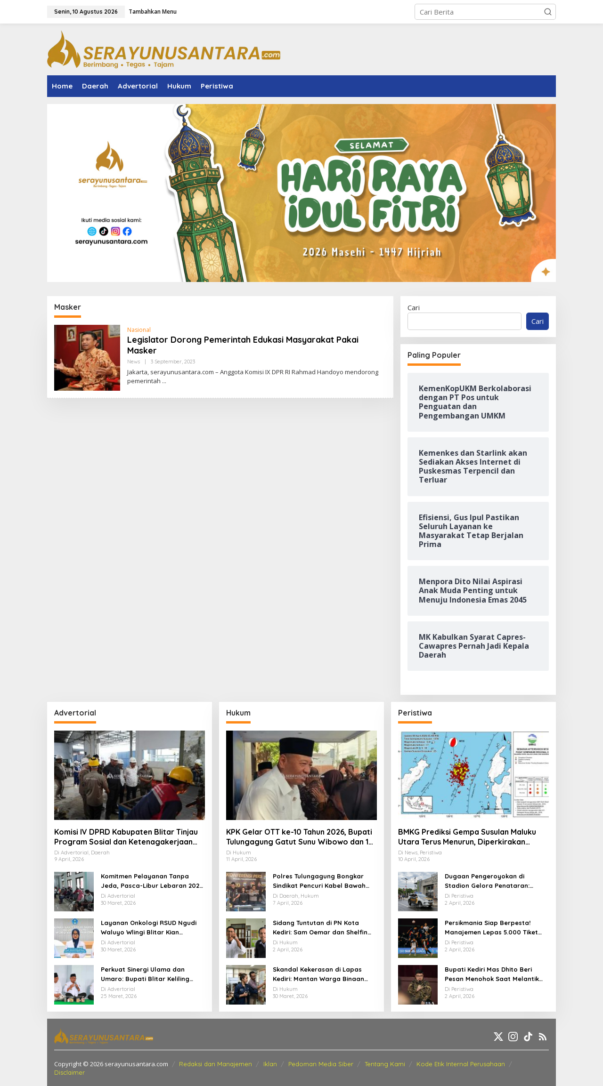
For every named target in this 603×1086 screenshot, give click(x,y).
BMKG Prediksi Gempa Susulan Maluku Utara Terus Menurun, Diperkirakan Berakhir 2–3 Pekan (467, 837)
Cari (413, 307)
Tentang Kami (385, 1064)
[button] (548, 12)
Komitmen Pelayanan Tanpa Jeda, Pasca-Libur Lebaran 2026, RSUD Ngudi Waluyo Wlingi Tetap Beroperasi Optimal (153, 881)
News (133, 361)
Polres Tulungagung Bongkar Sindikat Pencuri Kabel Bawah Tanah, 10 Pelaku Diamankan (319, 881)
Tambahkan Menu (153, 12)
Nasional (139, 330)
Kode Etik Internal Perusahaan (460, 1064)
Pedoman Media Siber (320, 1064)
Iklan (270, 1064)
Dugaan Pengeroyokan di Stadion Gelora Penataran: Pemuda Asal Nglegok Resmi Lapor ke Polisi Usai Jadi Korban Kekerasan (495, 881)
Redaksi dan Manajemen (215, 1064)
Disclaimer (69, 1072)
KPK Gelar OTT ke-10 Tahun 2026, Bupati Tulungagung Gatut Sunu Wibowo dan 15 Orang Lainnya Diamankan (299, 837)
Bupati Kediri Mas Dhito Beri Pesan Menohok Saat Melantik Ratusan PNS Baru (492, 974)
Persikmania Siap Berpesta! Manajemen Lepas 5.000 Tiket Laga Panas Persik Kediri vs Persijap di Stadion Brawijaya (491, 928)
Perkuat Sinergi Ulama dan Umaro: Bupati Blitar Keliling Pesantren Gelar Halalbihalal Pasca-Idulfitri (147, 974)
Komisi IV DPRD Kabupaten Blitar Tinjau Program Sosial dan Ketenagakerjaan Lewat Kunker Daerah (126, 837)
